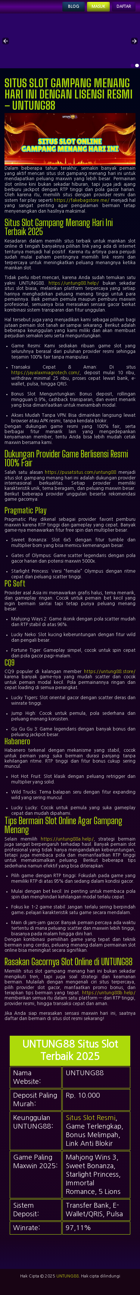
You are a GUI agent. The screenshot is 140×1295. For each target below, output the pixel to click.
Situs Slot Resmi (90, 1117)
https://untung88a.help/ (67, 839)
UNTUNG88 (67, 1276)
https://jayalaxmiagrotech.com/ (45, 372)
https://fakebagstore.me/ (81, 200)
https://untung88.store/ (110, 671)
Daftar (123, 6)
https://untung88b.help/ (109, 993)
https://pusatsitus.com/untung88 (80, 472)
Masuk (98, 6)
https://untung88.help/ (74, 283)
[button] (5, 41)
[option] (132, 66)
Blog (73, 6)
